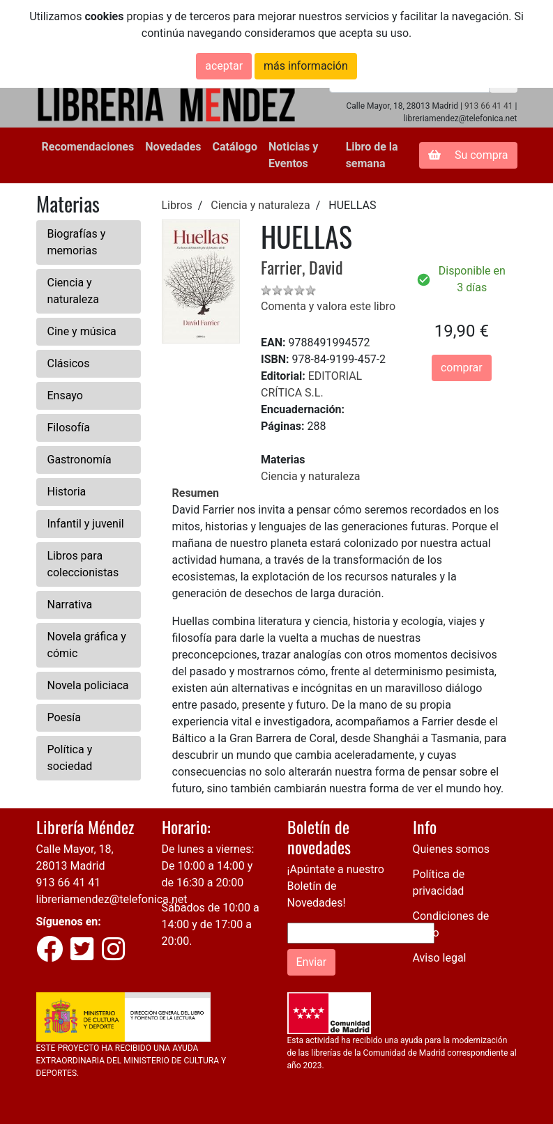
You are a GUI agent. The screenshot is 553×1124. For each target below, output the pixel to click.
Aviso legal (440, 957)
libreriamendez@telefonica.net (112, 899)
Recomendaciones (88, 146)
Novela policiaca (88, 685)
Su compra (468, 155)
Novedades (173, 146)
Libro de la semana (372, 155)
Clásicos (68, 363)
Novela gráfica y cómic (86, 645)
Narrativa (70, 604)
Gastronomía (79, 459)
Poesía (64, 717)
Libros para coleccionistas (83, 564)
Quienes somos (451, 849)
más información (306, 65)
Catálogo (235, 146)
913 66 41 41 (488, 106)
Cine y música (81, 331)
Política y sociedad (70, 758)
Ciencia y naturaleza (73, 291)
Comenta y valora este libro (328, 306)
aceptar (224, 65)
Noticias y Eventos (293, 155)
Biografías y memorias (76, 242)
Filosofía (68, 427)
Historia (66, 491)
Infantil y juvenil (85, 523)
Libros (177, 205)
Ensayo (65, 395)
